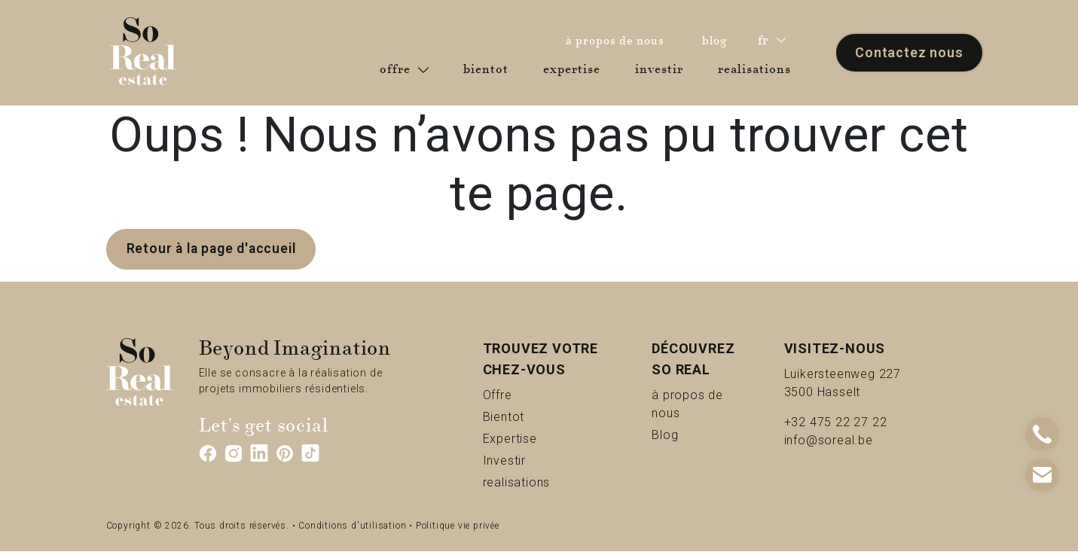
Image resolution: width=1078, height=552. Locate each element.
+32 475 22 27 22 (835, 422)
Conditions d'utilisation (352, 526)
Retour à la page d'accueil (214, 249)
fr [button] (772, 40)
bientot (489, 68)
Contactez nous (909, 52)
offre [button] (404, 69)
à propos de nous (619, 39)
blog (718, 39)
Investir (530, 460)
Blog (682, 434)
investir (662, 68)
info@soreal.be (828, 440)
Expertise (541, 438)
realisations (757, 68)
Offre (516, 394)
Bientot (529, 416)
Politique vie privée (457, 526)
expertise (574, 68)
